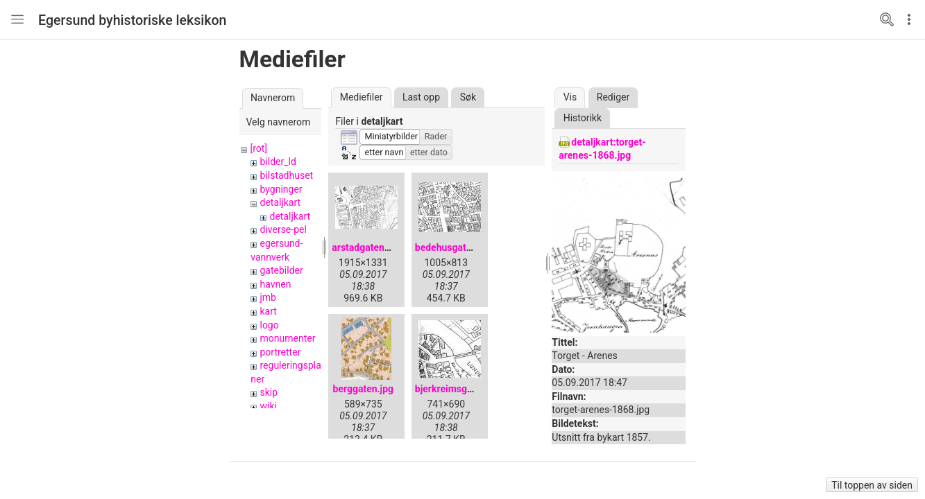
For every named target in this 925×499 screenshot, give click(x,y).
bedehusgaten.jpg (454, 247)
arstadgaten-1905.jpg (379, 247)
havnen (275, 284)
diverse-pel (283, 229)
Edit (912, 19)
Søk (468, 97)
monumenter (287, 338)
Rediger (613, 97)
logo (269, 325)
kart (268, 311)
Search (886, 19)
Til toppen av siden (872, 485)
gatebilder (281, 270)
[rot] (258, 148)
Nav (17, 19)
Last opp (421, 97)
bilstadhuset (286, 175)
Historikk (582, 117)
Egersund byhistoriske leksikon (132, 20)
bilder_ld (278, 161)
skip (269, 392)
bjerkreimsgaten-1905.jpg (472, 388)
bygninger (281, 189)
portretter (280, 352)
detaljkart (280, 202)
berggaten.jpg (362, 388)
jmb (268, 297)
